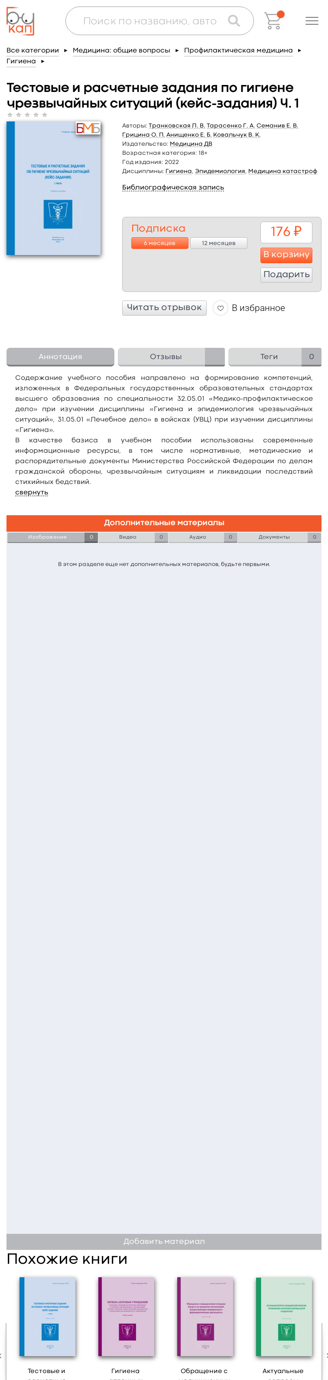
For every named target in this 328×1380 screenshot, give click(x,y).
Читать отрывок (164, 308)
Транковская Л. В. (177, 125)
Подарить (286, 275)
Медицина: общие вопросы (121, 51)
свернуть (31, 493)
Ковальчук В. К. (237, 134)
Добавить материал (164, 1242)
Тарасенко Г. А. (231, 125)
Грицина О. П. (143, 134)
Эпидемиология (220, 171)
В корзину (286, 255)
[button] (312, 20)
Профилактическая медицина (238, 51)
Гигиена (21, 62)
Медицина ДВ (191, 144)
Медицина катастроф (282, 171)
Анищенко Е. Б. (189, 134)
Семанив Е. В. (278, 125)
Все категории (32, 51)
